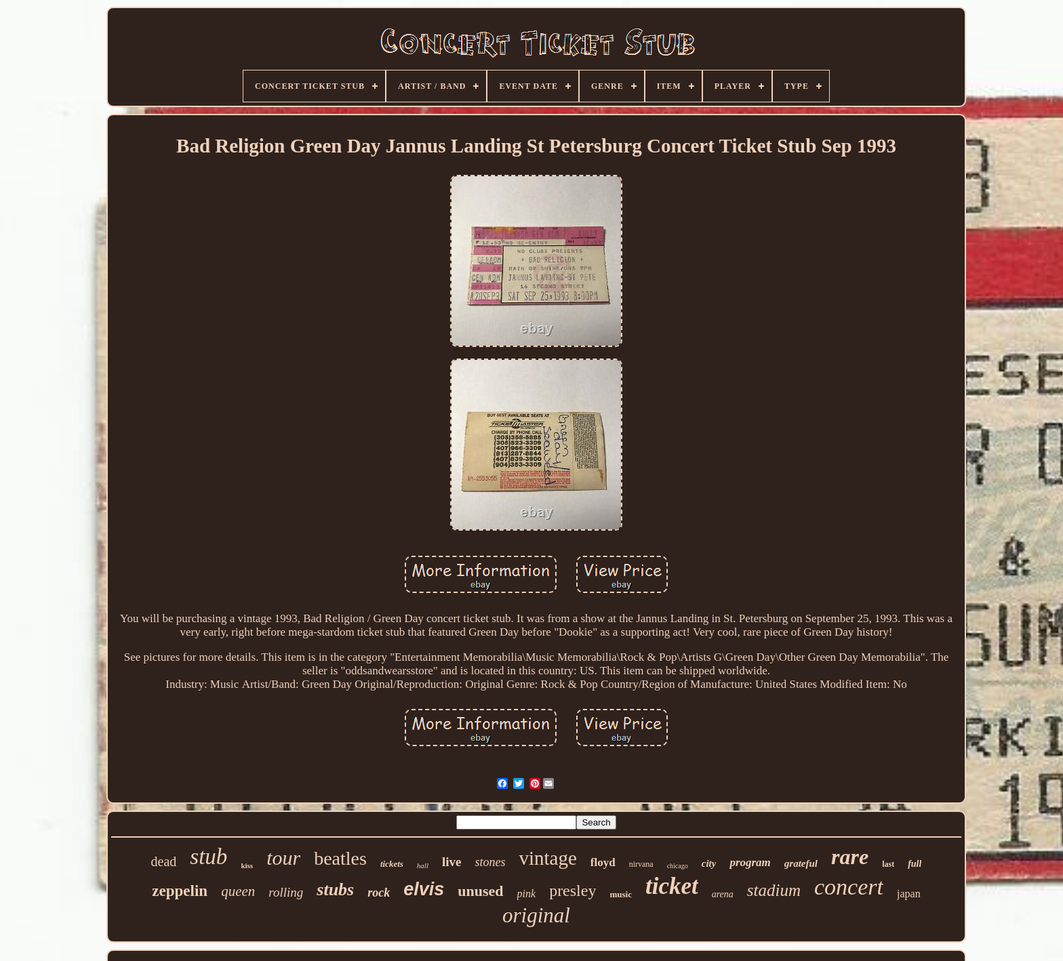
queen (238, 891)
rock (378, 892)
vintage (547, 858)
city (709, 863)
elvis (423, 889)
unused (480, 890)
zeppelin (179, 890)
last (888, 864)
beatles (340, 858)
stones (490, 862)
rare (849, 856)
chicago (677, 866)
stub (208, 856)
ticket (671, 886)
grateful (801, 863)
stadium (774, 890)
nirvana (641, 864)
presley (572, 890)
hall (422, 865)
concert (848, 886)
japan (909, 893)
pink (526, 893)
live (452, 862)
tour (283, 857)
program (749, 862)
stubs (335, 889)
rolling (285, 892)
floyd (603, 862)
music (620, 894)
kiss (247, 865)
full (914, 864)
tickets (391, 864)
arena (723, 894)
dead (164, 861)
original (536, 915)
